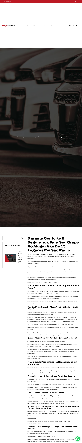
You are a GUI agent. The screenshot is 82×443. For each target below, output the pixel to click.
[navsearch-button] (13, 238)
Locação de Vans (43, 25)
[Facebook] (79, 1)
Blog (52, 25)
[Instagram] (76, 1)
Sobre (29, 25)
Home (23, 25)
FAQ (34, 25)
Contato (58, 25)
